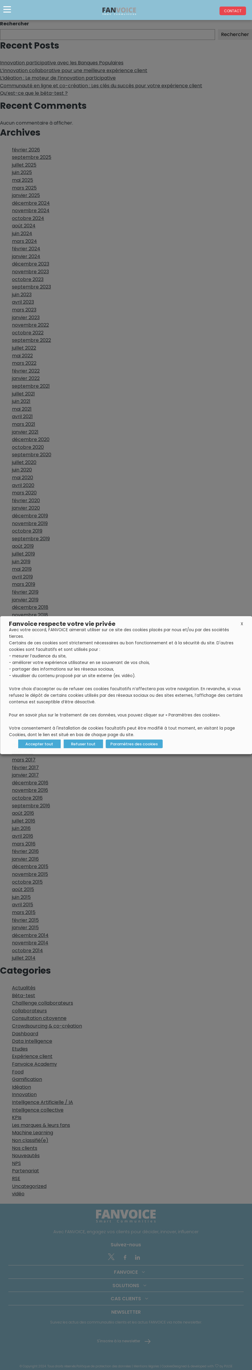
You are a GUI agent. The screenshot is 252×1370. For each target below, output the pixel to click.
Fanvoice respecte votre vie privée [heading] (62, 623)
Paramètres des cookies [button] (134, 744)
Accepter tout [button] (39, 744)
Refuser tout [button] (83, 744)
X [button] (242, 623)
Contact (233, 10)
